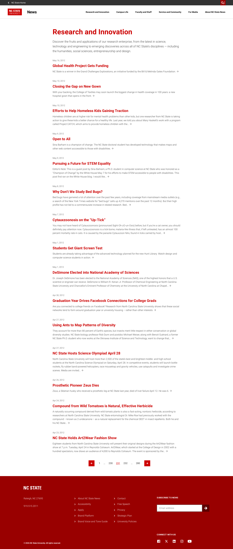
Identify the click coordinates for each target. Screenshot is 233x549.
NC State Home (18, 2)
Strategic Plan (124, 515)
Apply (81, 509)
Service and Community (170, 12)
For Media (193, 12)
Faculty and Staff (143, 12)
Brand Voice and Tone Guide (93, 521)
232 (125, 463)
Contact (121, 498)
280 (138, 463)
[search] (223, 2)
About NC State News (215, 12)
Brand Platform (86, 515)
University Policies (127, 521)
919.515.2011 (31, 506)
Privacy (121, 509)
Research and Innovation (97, 12)
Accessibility (84, 504)
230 (111, 463)
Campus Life (122, 12)
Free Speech (123, 504)
